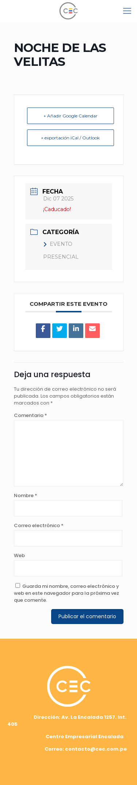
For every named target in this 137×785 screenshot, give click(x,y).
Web (19, 555)
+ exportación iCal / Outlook (70, 137)
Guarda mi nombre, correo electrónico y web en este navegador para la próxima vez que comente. (66, 593)
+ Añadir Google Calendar (70, 116)
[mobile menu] (127, 11)
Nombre (25, 495)
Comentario (30, 415)
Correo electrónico (39, 525)
